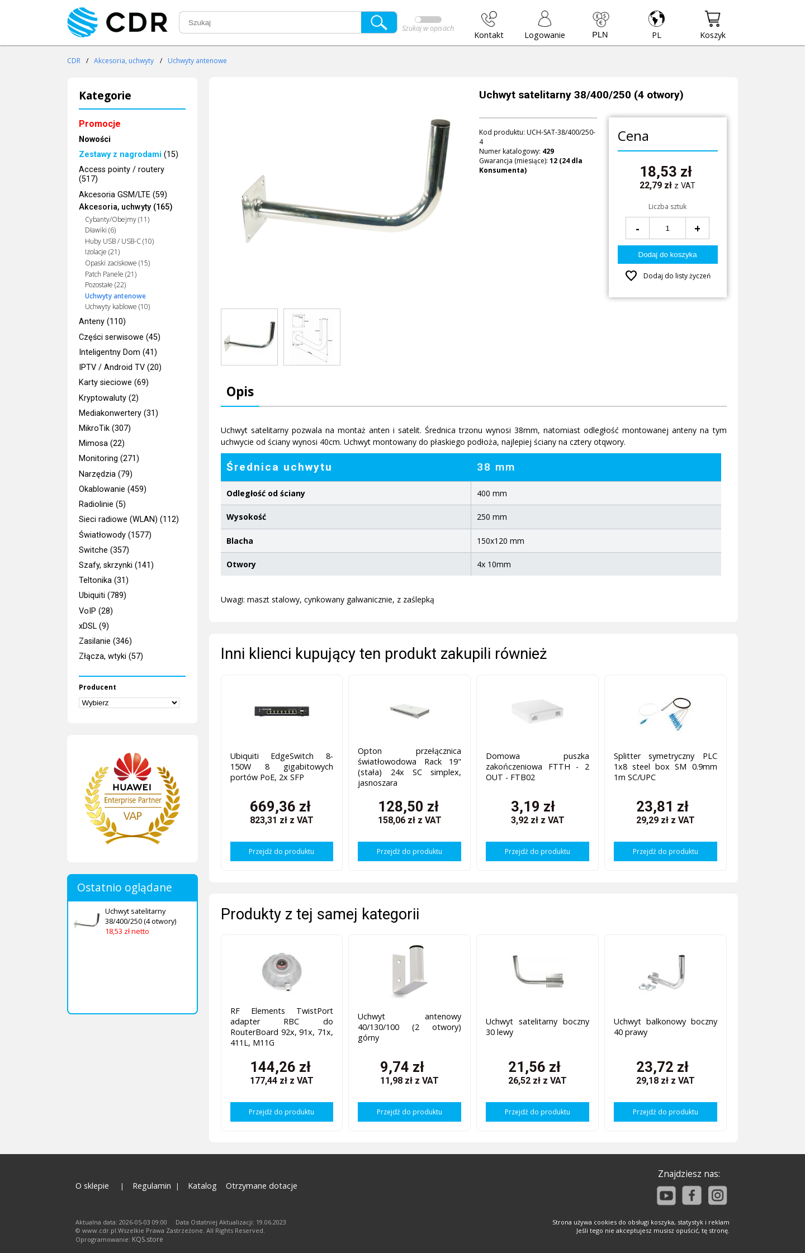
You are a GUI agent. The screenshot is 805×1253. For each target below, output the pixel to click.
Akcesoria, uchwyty (124, 60)
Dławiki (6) (100, 230)
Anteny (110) (102, 321)
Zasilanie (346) (105, 641)
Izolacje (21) (102, 252)
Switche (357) (104, 550)
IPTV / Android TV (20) (120, 367)
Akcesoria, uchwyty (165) (126, 207)
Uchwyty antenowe (197, 60)
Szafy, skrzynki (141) (116, 565)
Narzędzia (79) (105, 474)
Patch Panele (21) (110, 274)
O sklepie (92, 1185)
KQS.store (147, 1239)
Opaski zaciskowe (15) (117, 263)
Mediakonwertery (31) (118, 413)
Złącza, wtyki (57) (111, 656)
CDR (73, 60)
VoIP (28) (96, 611)
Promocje (100, 123)
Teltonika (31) (104, 580)
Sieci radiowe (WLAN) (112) (129, 519)
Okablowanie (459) (112, 489)
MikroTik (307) (105, 428)
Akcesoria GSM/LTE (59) (123, 195)
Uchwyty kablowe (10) (117, 306)
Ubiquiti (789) (102, 595)
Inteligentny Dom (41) (118, 352)
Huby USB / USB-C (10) (119, 241)
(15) (128, 154)
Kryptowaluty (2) (109, 398)
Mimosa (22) (102, 443)
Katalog (202, 1185)
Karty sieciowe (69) (114, 382)
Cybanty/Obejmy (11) (117, 219)
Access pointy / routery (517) (121, 174)
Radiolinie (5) (102, 504)
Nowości (95, 139)
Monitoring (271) (109, 458)
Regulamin (151, 1185)
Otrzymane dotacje (261, 1185)
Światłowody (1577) (115, 535)
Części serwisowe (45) (119, 337)
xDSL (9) (94, 626)
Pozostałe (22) (105, 284)
